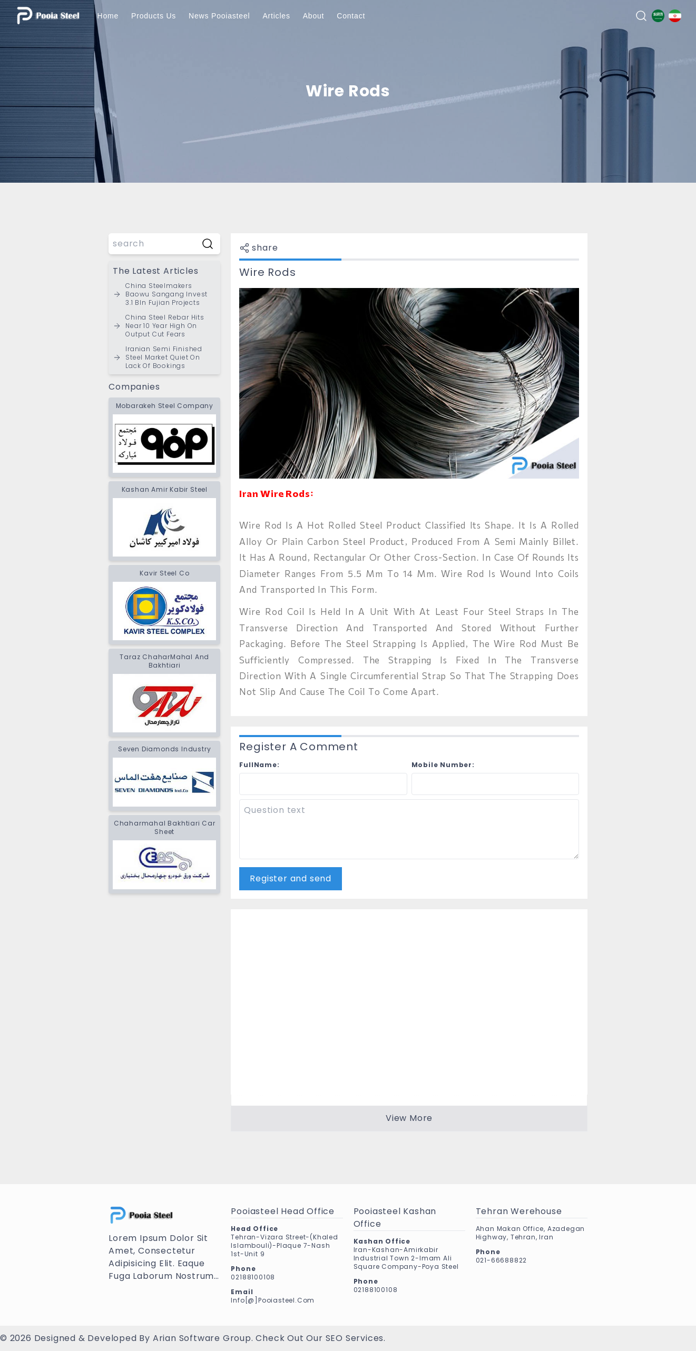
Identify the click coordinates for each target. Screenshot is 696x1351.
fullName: (259, 764)
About (314, 16)
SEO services (355, 1338)
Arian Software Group (202, 1338)
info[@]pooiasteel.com (273, 1300)
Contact (351, 16)
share (258, 248)
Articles (276, 16)
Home (108, 16)
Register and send (290, 878)
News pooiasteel (219, 16)
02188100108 (253, 1277)
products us (153, 16)
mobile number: (443, 764)
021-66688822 (501, 1260)
